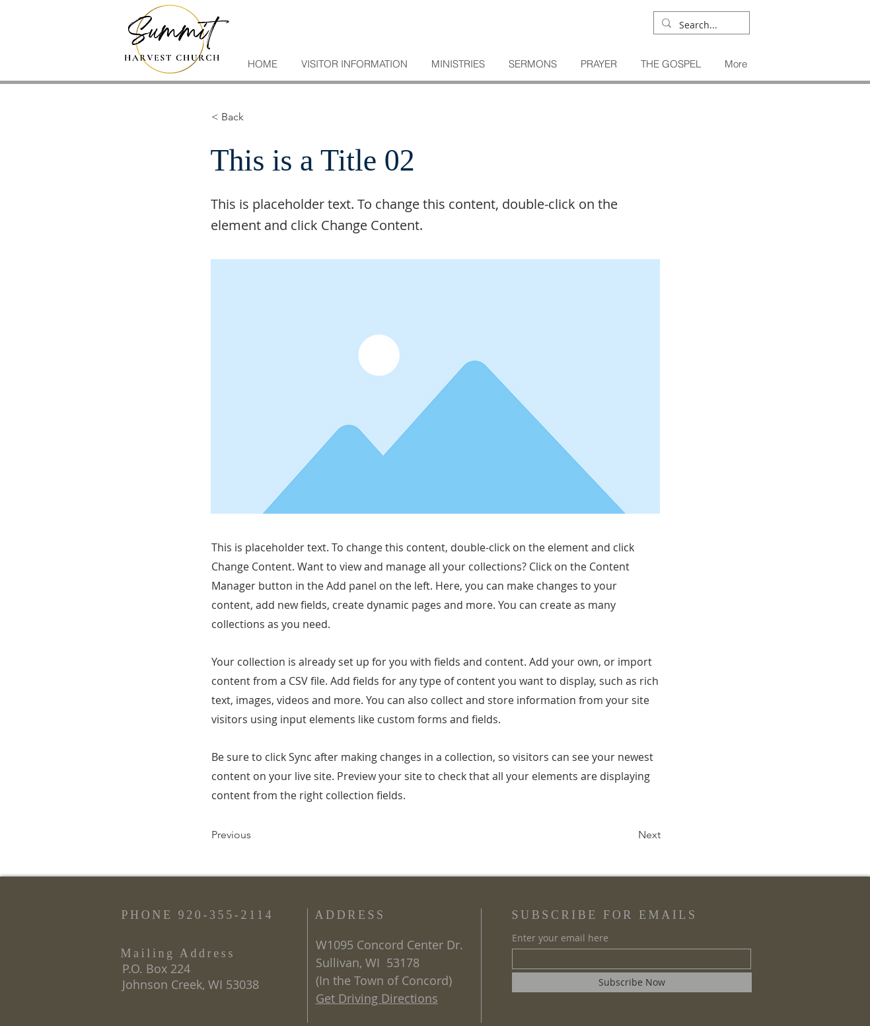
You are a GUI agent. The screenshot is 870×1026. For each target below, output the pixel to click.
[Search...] (700, 25)
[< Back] (255, 117)
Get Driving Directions (377, 998)
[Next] (628, 835)
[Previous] (255, 835)
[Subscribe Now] (632, 982)
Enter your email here (560, 938)
